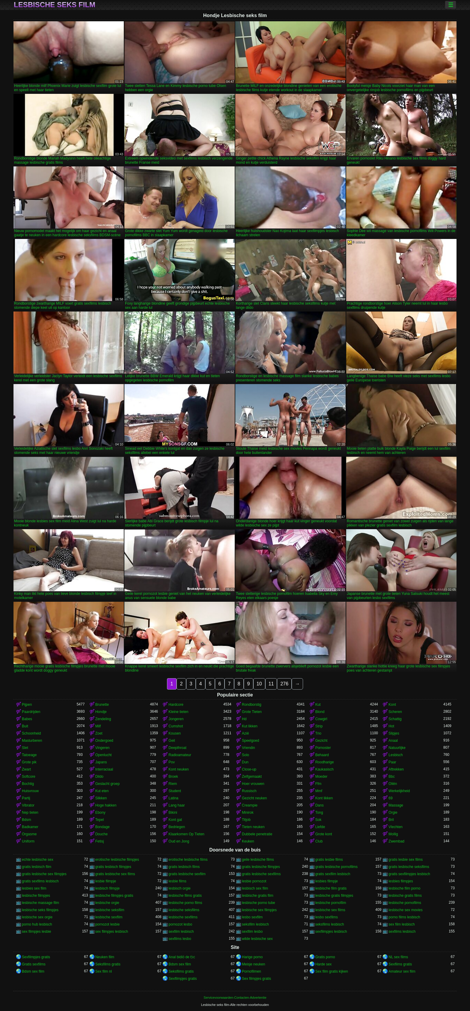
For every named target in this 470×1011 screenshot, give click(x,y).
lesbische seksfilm (109, 910)
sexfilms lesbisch (401, 931)
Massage (395, 805)
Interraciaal (104, 769)
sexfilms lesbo (179, 939)
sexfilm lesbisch (181, 931)
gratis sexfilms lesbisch (40, 881)
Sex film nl (103, 971)
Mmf (318, 791)
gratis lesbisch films (184, 867)
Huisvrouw (30, 791)
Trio (318, 733)
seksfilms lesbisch (329, 924)
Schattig (394, 719)
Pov (171, 762)
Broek (173, 776)
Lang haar (176, 805)
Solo (245, 755)
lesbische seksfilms (183, 910)
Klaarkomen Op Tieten (186, 834)
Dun (245, 762)
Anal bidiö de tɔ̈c (181, 957)
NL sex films (398, 957)
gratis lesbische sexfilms (261, 874)
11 (271, 683)
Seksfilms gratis (107, 964)
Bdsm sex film (179, 964)
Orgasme (29, 834)
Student (174, 791)
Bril (391, 820)
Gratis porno (325, 957)
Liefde (320, 827)
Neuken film (104, 957)
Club (319, 841)
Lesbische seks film (54, 5)
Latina (173, 798)
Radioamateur (179, 755)
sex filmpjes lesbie (36, 931)
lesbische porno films (185, 903)
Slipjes (393, 733)
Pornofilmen (251, 971)
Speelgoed (250, 740)
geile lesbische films (258, 859)
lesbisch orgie (179, 888)
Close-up (249, 769)
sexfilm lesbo (252, 931)
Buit (25, 726)
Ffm (318, 784)
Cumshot (175, 726)
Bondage (102, 827)
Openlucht (103, 755)
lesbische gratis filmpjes (334, 895)
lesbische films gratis (185, 895)
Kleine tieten (178, 712)
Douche (101, 834)
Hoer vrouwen (253, 784)
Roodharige (324, 762)
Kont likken (324, 798)
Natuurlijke (397, 748)
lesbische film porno (404, 888)
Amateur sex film (401, 971)
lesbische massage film (40, 903)
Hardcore (175, 704)
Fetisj (99, 841)
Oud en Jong (178, 841)
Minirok (248, 812)
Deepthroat (177, 748)
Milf (98, 726)
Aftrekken (396, 769)
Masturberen (32, 740)
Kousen (174, 733)
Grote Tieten (252, 712)
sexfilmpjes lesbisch (331, 931)
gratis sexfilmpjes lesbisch (409, 874)
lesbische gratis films (405, 895)
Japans (101, 762)
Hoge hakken (106, 805)
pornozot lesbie (107, 924)
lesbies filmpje (326, 881)
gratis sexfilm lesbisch (332, 874)
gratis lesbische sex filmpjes (44, 874)
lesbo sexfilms (326, 917)
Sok (318, 820)
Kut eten (102, 791)
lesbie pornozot (254, 881)
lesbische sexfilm (109, 917)
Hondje (101, 712)
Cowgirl (321, 719)
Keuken (248, 841)
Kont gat (175, 820)
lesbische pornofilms (404, 903)
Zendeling (103, 719)
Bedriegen (176, 827)
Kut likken (249, 726)
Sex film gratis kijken (331, 971)
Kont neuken (178, 769)
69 (390, 798)
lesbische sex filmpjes (259, 910)
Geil (171, 740)
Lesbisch (395, 755)
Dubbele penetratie (257, 834)
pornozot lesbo (180, 924)
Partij (26, 798)
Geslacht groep (107, 784)
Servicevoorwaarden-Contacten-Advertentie (235, 997)
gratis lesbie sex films (405, 859)
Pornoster (323, 748)
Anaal (393, 740)
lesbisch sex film (255, 888)
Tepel (99, 820)
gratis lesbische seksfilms (408, 867)
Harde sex (323, 964)
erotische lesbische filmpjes (117, 859)
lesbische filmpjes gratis (114, 895)
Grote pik (29, 762)
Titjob (246, 820)
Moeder (321, 776)
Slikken (101, 798)
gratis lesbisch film (36, 867)
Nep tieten (30, 812)
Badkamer (30, 827)
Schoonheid (31, 733)
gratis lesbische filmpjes (261, 867)
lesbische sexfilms (183, 917)
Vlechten (395, 827)
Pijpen (27, 704)
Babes (27, 719)
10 (259, 683)
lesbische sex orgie (37, 917)
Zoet (99, 733)
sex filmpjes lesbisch (111, 931)
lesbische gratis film (257, 895)
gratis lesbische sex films (115, 874)
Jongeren (175, 719)
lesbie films (177, 881)
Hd (244, 719)
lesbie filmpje (105, 881)
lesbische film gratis (331, 888)
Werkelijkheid (399, 791)
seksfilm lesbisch (255, 924)
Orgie (392, 812)
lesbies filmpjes (400, 881)
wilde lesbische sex (257, 939)
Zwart (26, 769)
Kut (318, 704)
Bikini (172, 812)
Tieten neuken (253, 827)
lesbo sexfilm (252, 917)
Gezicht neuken (254, 798)
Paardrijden (31, 712)
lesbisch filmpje (107, 888)
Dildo (99, 776)
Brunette (102, 704)
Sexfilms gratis (400, 964)
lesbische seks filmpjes (40, 910)
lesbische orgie (107, 903)
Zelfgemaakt (252, 776)
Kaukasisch (324, 769)
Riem (172, 784)
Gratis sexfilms (34, 964)
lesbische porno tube (258, 903)
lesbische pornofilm (330, 903)
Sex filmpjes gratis (256, 979)
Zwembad (396, 841)
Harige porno (252, 957)
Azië (245, 733)
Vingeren (102, 748)
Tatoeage (29, 755)
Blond (320, 712)
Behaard (322, 755)
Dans (319, 805)
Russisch (249, 791)
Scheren (395, 712)
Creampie (249, 805)
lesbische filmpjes (36, 895)
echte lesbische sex (37, 859)
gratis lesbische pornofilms (336, 867)
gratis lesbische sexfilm (186, 874)
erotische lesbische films (187, 859)
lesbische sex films (330, 910)
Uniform (28, 841)
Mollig (393, 834)
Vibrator (28, 805)
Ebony (100, 812)
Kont (392, 704)
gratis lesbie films (329, 859)
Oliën (392, 784)
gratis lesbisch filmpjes (113, 867)
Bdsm (26, 820)
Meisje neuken (253, 964)
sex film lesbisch (401, 924)
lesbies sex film (34, 888)
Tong (319, 812)
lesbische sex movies (405, 910)
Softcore (28, 776)
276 (284, 683)
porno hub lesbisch (37, 924)
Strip (319, 726)
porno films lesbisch (404, 917)
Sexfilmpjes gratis (36, 957)
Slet (25, 748)
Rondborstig (251, 704)
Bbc (391, 776)
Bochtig (28, 784)
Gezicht (321, 740)
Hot (391, 726)
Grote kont (323, 834)
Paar (392, 762)
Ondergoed (104, 740)
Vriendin (248, 748)
